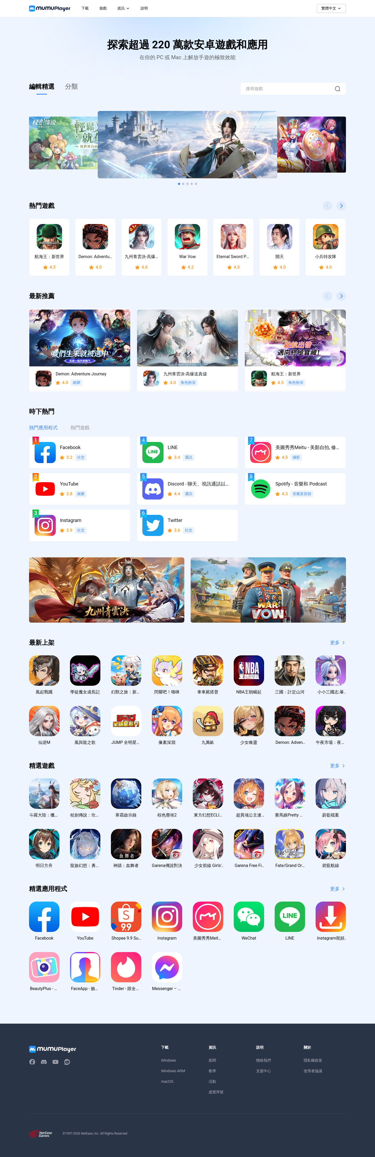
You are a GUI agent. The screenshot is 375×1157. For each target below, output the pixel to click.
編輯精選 (41, 86)
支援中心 (263, 1071)
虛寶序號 (216, 1092)
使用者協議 (313, 1071)
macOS (167, 1081)
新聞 (212, 1060)
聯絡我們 (263, 1060)
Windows (168, 1060)
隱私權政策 (313, 1060)
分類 (71, 86)
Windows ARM (173, 1071)
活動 (212, 1081)
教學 (212, 1071)
